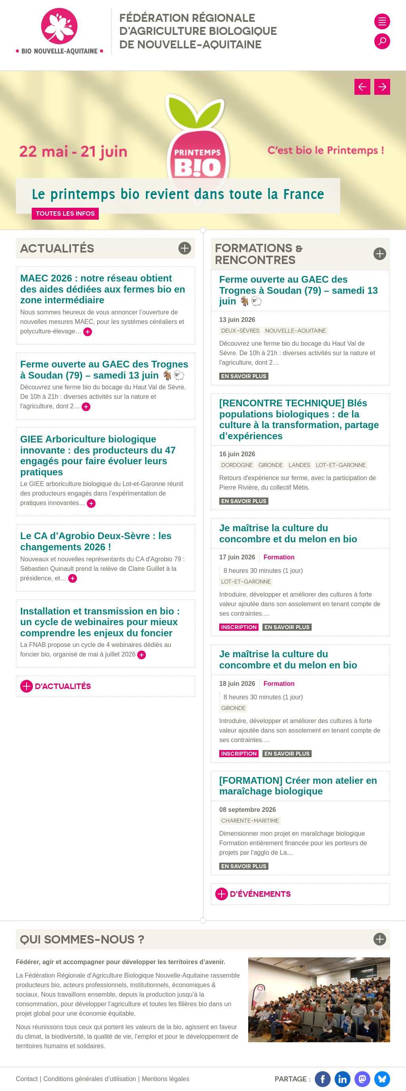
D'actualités (55, 687)
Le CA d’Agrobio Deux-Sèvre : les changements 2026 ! (96, 541)
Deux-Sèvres (240, 330)
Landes (299, 465)
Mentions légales (165, 1079)
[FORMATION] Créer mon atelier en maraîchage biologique (298, 786)
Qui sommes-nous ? (82, 939)
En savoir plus (243, 376)
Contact (27, 1079)
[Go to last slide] (362, 87)
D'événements (253, 894)
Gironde (271, 465)
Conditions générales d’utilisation (89, 1079)
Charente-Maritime (250, 820)
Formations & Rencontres (259, 254)
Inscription (239, 627)
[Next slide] (382, 87)
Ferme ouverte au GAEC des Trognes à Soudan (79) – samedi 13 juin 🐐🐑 (104, 370)
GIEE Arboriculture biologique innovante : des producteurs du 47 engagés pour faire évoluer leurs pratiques (98, 455)
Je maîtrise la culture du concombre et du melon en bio (288, 533)
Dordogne (237, 465)
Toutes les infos (65, 213)
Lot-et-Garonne (341, 465)
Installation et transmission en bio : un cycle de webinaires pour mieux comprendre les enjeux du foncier (100, 622)
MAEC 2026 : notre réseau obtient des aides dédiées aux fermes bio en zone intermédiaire (102, 289)
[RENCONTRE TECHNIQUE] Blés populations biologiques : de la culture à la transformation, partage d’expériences (299, 419)
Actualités (57, 248)
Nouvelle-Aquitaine (295, 330)
